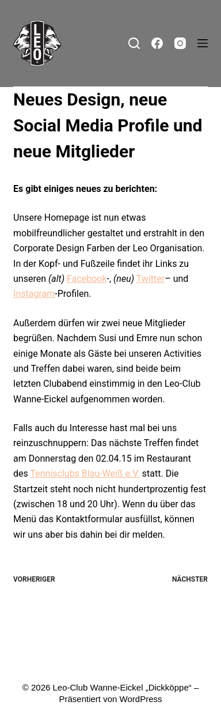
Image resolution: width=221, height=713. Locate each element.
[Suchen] (134, 43)
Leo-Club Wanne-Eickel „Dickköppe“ (122, 687)
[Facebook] (157, 43)
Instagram (34, 293)
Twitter (150, 278)
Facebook (86, 278)
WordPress (141, 699)
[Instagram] (180, 43)
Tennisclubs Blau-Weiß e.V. (84, 473)
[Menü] (202, 43)
